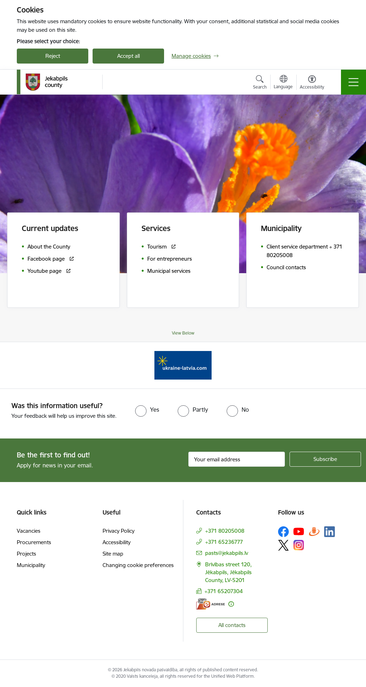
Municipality (31, 565)
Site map (113, 553)
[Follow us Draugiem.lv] (314, 531)
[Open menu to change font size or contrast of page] (312, 83)
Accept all (128, 55)
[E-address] (210, 604)
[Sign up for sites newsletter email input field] (236, 459)
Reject (52, 55)
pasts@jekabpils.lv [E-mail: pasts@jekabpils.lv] (226, 553)
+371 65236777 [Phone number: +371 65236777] (224, 541)
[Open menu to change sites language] (283, 83)
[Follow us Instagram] (298, 545)
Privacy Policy (118, 530)
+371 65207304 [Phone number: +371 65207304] (223, 591)
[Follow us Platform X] (283, 545)
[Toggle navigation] (353, 82)
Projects (26, 553)
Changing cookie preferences (138, 565)
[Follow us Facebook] (283, 531)
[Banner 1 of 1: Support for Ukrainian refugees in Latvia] (183, 364)
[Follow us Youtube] (298, 531)
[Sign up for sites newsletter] (325, 459)
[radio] (147, 409)
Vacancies (28, 530)
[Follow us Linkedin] (329, 531)
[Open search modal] (259, 83)
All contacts (232, 625)
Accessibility (116, 542)
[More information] (231, 604)
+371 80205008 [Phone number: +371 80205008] (224, 530)
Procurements (34, 542)
